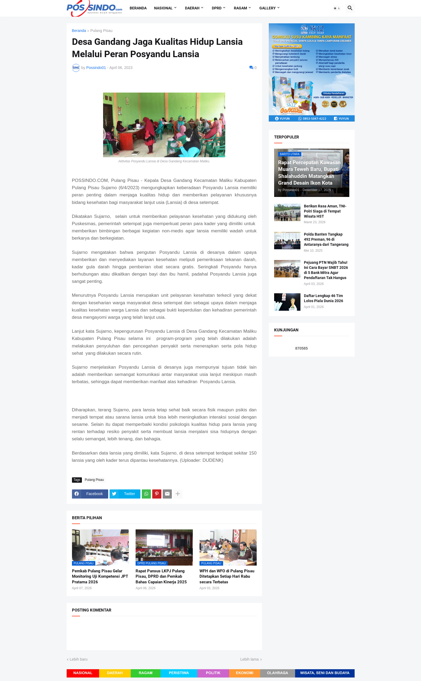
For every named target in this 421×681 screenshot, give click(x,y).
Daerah (192, 8)
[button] (337, 8)
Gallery (267, 8)
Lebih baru (79, 659)
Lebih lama (249, 659)
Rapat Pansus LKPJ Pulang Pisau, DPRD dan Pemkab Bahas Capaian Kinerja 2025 (161, 576)
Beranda (138, 8)
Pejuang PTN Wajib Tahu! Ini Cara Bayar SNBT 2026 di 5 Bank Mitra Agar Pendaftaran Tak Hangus (326, 270)
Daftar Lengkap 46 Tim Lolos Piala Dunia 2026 (323, 298)
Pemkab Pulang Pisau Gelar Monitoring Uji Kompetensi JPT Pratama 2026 (100, 576)
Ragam (240, 8)
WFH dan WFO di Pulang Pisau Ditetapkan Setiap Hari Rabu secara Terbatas (226, 576)
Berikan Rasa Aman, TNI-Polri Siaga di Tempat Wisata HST (325, 211)
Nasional (163, 8)
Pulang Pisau (101, 31)
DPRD (217, 8)
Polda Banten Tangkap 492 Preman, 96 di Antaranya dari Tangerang (326, 239)
